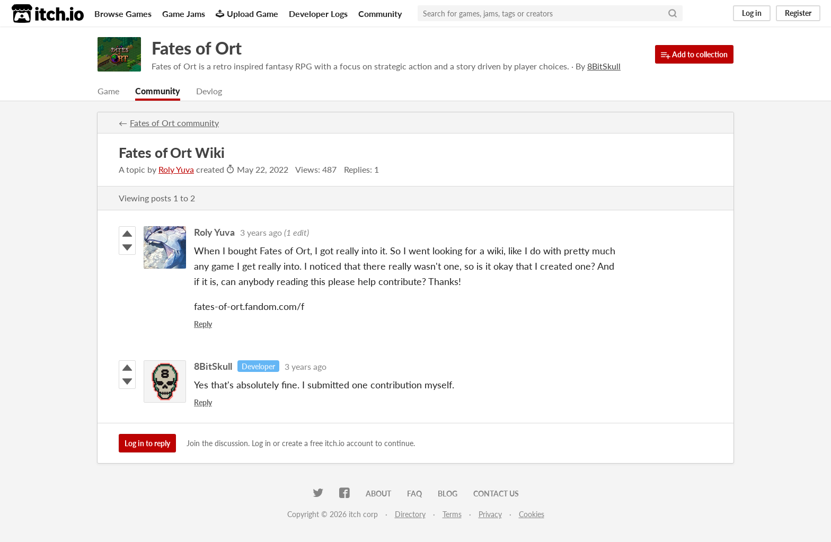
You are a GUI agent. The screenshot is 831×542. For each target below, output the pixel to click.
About (378, 493)
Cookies (531, 514)
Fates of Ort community (174, 123)
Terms (452, 514)
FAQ (414, 493)
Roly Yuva (176, 169)
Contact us (496, 493)
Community (380, 13)
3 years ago (261, 232)
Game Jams (183, 13)
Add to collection (694, 55)
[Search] (672, 13)
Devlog (209, 91)
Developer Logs (318, 13)
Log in (752, 12)
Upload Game (247, 13)
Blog (447, 493)
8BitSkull (213, 366)
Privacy (490, 514)
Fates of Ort (197, 48)
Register (798, 12)
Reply (203, 323)
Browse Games (123, 13)
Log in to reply (147, 443)
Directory (410, 514)
